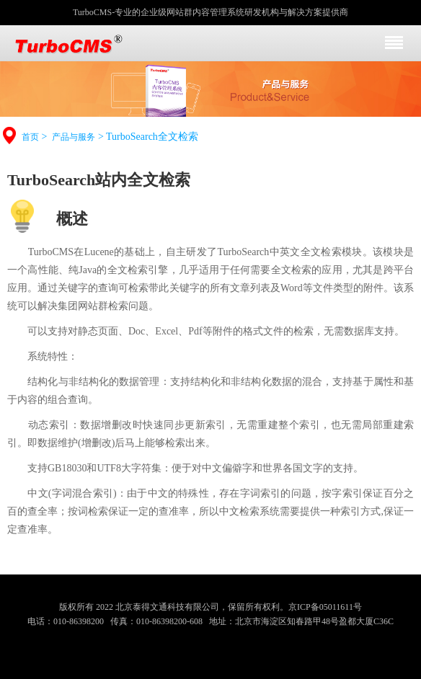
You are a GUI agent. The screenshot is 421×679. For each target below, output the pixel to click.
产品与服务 (73, 137)
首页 (30, 137)
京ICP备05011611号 (325, 607)
